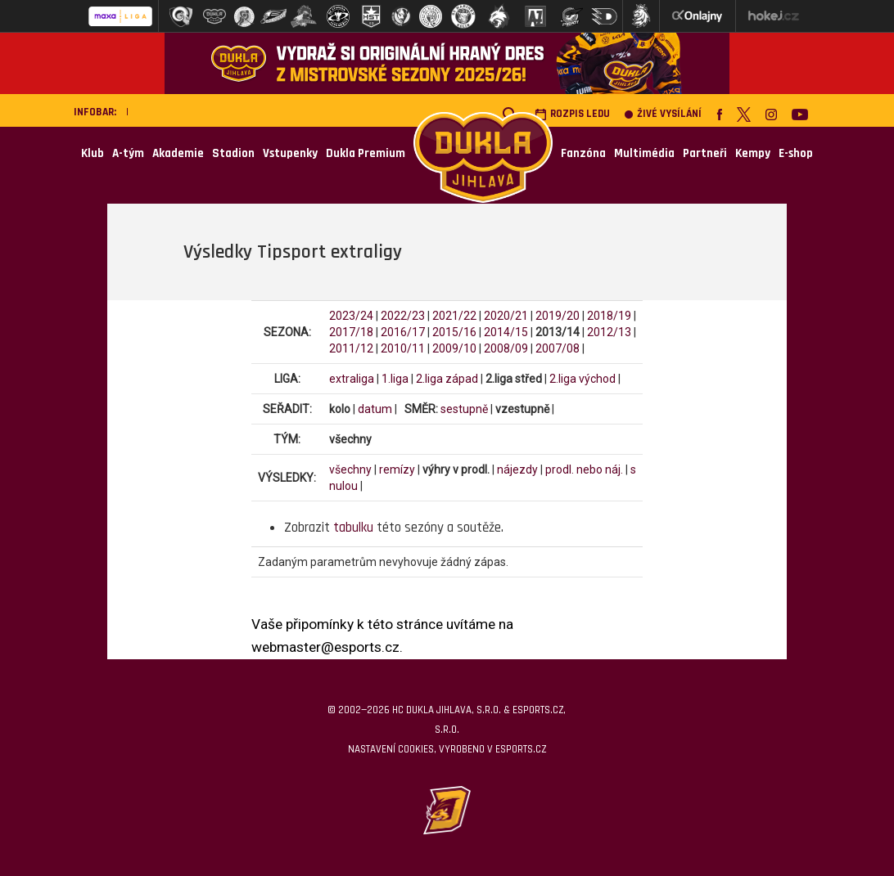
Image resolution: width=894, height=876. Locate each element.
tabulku (353, 528)
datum (375, 409)
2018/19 (609, 315)
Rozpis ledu (572, 114)
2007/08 (557, 348)
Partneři (705, 153)
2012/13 (609, 332)
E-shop (796, 153)
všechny (350, 469)
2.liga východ (582, 378)
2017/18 (351, 332)
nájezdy (517, 469)
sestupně (464, 409)
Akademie (178, 153)
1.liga (395, 378)
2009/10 (454, 348)
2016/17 (403, 332)
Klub (92, 153)
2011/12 (351, 348)
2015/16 (454, 332)
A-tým (128, 153)
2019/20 (557, 315)
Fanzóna (583, 153)
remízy (397, 469)
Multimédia (644, 153)
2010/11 (403, 348)
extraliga (351, 378)
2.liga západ (447, 378)
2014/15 (506, 332)
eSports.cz (520, 749)
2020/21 (506, 315)
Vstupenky (290, 153)
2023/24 (351, 315)
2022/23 (403, 315)
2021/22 (454, 315)
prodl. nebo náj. (584, 469)
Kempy (752, 153)
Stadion (233, 153)
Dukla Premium (365, 153)
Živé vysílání (663, 114)
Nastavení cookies (391, 749)
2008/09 (506, 348)
